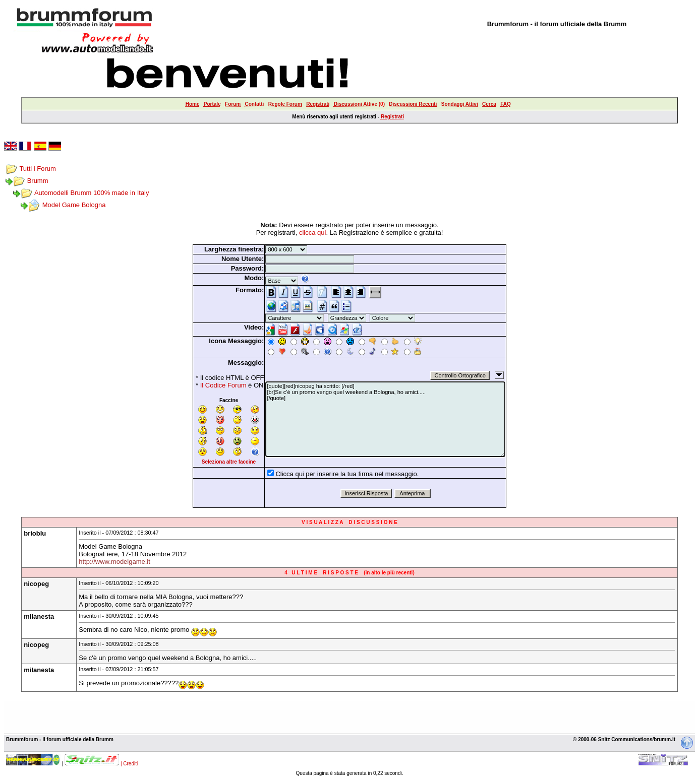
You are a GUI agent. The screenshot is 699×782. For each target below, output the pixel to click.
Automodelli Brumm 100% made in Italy (91, 193)
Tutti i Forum (37, 168)
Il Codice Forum (223, 385)
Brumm (37, 180)
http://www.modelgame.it (114, 561)
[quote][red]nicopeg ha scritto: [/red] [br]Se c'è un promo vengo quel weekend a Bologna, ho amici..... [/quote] (385, 419)
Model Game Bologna (74, 205)
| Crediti (129, 763)
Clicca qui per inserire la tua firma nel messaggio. (347, 474)
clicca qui (312, 232)
